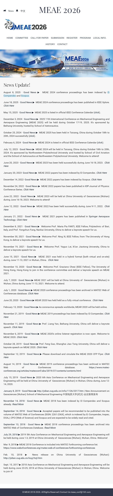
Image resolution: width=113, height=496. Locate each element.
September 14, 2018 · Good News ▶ (23, 411)
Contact (62, 44)
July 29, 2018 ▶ (12, 434)
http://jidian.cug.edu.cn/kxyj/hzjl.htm (23, 458)
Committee (21, 38)
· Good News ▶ (31, 92)
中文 (21, 11)
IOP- (87, 186)
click (96, 112)
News (10, 11)
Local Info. (99, 38)
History (50, 44)
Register (72, 38)
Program (85, 38)
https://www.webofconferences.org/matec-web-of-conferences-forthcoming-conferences (49, 448)
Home (10, 38)
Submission (57, 38)
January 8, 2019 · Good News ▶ (20, 391)
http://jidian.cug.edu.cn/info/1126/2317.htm (60, 391)
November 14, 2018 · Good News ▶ (24, 401)
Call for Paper (40, 38)
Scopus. (25, 95)
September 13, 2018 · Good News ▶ (24, 424)
